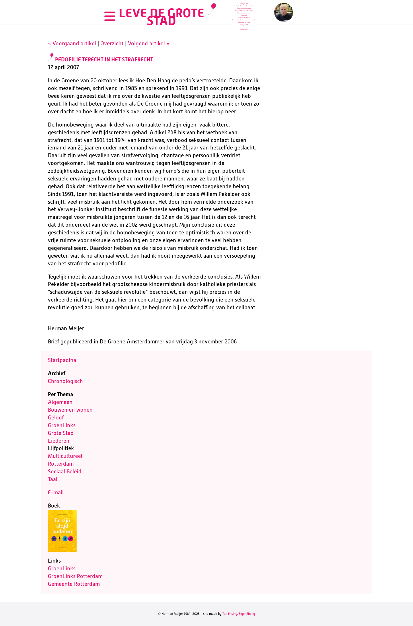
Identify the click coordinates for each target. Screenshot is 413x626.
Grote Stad (61, 433)
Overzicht (112, 43)
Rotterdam (61, 463)
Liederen (58, 441)
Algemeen (60, 402)
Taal (52, 479)
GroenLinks (61, 425)
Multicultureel (65, 456)
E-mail (56, 492)
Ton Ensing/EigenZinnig (238, 614)
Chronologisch (65, 381)
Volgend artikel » (149, 43)
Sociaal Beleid (64, 471)
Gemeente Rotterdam (74, 584)
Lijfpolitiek (61, 448)
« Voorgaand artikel (72, 43)
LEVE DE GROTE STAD (161, 17)
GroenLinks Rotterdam (75, 576)
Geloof (56, 417)
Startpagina (62, 360)
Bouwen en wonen (70, 410)
